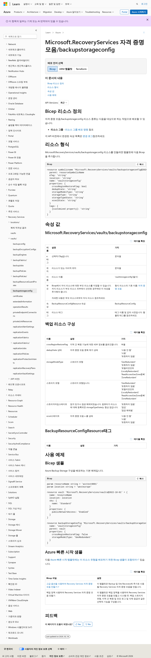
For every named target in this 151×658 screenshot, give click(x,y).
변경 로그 (88, 136)
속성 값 (50, 91)
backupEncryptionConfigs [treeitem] (24, 249)
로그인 (144, 3)
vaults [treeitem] (13, 233)
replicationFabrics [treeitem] (21, 337)
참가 (44, 656)
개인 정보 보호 (56, 656)
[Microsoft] (5, 4)
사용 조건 (99, 656)
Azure (58, 32)
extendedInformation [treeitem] (22, 301)
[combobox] (20, 36)
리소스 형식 (52, 87)
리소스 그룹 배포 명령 (76, 129)
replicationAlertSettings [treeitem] (23, 326)
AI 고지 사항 (8, 656)
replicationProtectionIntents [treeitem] (25, 361)
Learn (48, 32)
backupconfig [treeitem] (19, 243)
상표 (109, 656)
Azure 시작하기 (139, 12)
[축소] (36, 30)
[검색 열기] (137, 4)
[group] (96, 192)
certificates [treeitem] (18, 296)
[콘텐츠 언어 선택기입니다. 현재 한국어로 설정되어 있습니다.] (8, 649)
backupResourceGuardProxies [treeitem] (25, 283)
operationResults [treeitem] (20, 306)
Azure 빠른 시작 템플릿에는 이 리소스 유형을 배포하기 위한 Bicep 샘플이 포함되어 (93, 559)
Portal (124, 12)
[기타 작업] (143, 32)
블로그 (33, 656)
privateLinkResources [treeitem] (22, 321)
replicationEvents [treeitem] (20, 332)
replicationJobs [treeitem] (19, 348)
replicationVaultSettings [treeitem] (23, 373)
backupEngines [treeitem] (20, 254)
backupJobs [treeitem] (18, 265)
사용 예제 (51, 95)
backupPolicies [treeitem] (19, 270)
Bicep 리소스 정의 (55, 83)
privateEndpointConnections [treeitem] (25, 314)
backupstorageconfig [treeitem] (22, 290)
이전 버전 (21, 656)
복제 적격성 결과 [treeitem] (18, 227)
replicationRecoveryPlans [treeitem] (24, 368)
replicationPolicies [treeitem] (21, 353)
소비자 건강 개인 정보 (78, 656)
